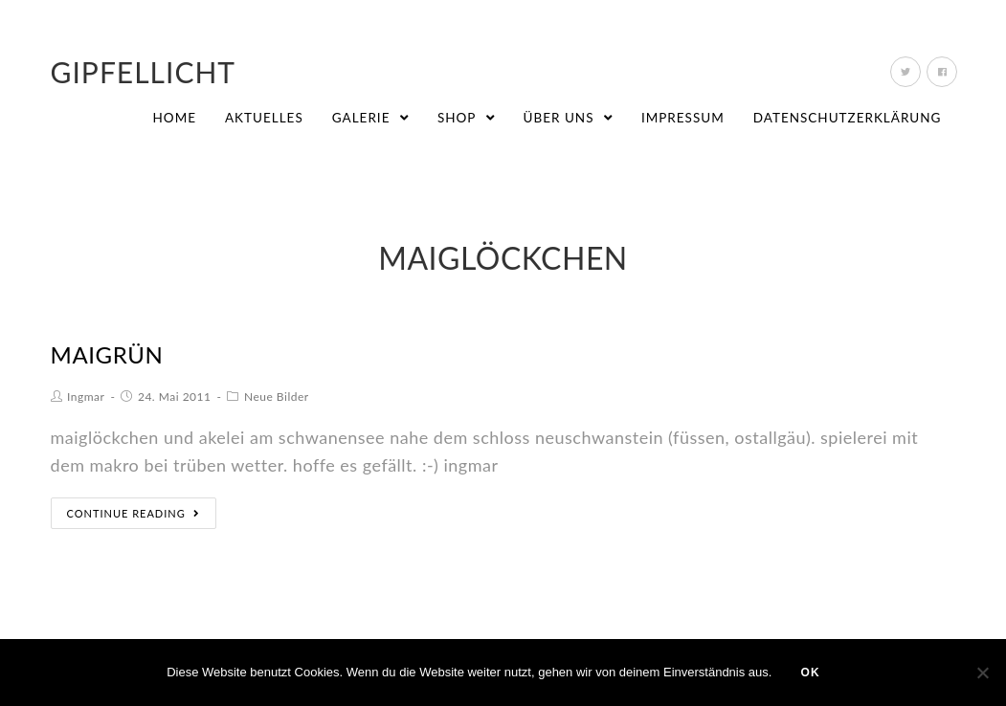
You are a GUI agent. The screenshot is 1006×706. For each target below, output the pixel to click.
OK (809, 672)
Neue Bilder (276, 396)
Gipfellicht (143, 72)
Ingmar (85, 396)
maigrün (107, 354)
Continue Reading (133, 513)
